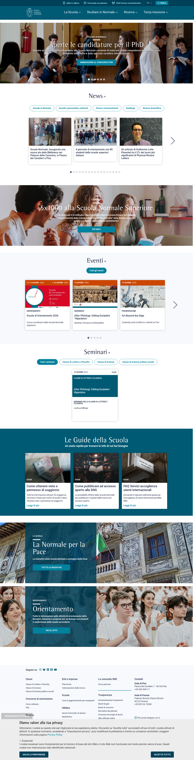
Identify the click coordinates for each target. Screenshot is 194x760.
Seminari (97, 354)
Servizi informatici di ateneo (75, 713)
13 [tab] (107, 173)
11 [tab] (101, 173)
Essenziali (27, 740)
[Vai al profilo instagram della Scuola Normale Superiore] (40, 666)
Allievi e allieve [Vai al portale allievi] (73, 3)
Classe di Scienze (105, 364)
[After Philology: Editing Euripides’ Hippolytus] (95, 397)
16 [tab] (116, 173)
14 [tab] (110, 173)
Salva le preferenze (34, 754)
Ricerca (129, 12)
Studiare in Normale (101, 12)
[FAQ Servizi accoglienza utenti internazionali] (144, 483)
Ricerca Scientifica (152, 109)
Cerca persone (105, 681)
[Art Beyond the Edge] (142, 305)
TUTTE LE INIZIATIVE (51, 569)
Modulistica (67, 717)
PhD (28, 705)
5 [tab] (100, 79)
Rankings (130, 109)
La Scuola (71, 12)
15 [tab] (113, 173)
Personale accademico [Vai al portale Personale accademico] (97, 3)
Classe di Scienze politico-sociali (138, 364)
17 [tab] (119, 173)
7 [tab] (88, 173)
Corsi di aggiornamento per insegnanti (74, 699)
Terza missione (154, 12)
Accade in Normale (42, 109)
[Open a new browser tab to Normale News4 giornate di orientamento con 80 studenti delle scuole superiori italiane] (95, 140)
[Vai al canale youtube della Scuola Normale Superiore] (55, 666)
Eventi (96, 262)
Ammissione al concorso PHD (96, 62)
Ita (149, 3)
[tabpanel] (96, 53)
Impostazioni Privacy (17, 716)
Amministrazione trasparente (112, 697)
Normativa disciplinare (108, 708)
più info (96, 230)
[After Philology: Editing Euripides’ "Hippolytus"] (95, 305)
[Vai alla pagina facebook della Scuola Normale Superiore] (51, 666)
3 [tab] (94, 79)
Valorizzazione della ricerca (74, 685)
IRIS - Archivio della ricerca (38, 717)
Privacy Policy (54, 734)
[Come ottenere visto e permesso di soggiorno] (47, 483)
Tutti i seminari (47, 364)
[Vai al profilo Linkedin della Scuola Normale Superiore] (48, 666)
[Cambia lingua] (151, 3)
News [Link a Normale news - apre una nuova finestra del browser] (97, 96)
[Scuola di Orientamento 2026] (47, 306)
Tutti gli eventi (96, 272)
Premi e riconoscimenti (107, 109)
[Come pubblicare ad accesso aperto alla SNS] (96, 483)
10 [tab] (98, 173)
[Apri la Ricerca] (162, 3)
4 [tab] (97, 79)
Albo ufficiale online (107, 716)
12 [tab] (104, 173)
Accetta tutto (162, 754)
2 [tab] (91, 79)
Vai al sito (51, 632)
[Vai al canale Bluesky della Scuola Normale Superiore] (44, 666)
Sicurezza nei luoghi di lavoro (111, 712)
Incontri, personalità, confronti (73, 109)
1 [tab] (88, 79)
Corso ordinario (33, 701)
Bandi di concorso (106, 704)
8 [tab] (92, 173)
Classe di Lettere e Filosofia (76, 364)
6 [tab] (103, 79)
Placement (67, 681)
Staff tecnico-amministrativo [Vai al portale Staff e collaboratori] (128, 3)
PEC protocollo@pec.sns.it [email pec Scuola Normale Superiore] (148, 715)
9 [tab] (95, 173)
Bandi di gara (104, 701)
